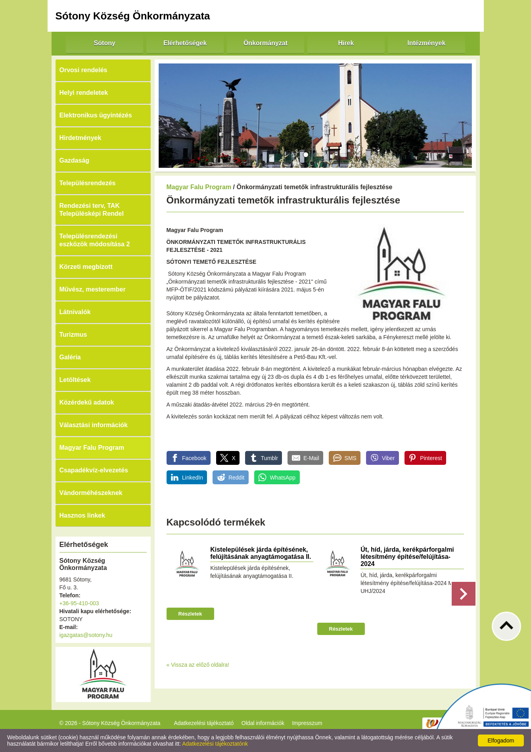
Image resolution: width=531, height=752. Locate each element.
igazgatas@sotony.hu (86, 635)
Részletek (190, 614)
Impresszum (307, 723)
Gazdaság (74, 160)
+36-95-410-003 (79, 603)
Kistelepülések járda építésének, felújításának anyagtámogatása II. (260, 553)
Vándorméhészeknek (91, 492)
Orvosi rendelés (83, 70)
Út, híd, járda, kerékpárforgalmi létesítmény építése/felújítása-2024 (407, 556)
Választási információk (93, 425)
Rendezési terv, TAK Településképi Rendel (91, 209)
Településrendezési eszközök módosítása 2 (94, 240)
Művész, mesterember (92, 289)
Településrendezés (87, 183)
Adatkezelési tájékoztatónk (215, 743)
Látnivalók (75, 312)
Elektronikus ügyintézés (95, 115)
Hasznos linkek (82, 515)
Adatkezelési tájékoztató (204, 723)
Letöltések (75, 379)
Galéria (70, 357)
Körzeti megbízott (86, 266)
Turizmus (73, 334)
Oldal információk (263, 723)
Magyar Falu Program (92, 447)
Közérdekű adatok (86, 402)
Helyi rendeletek (83, 92)
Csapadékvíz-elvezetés (93, 470)
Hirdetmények (80, 137)
